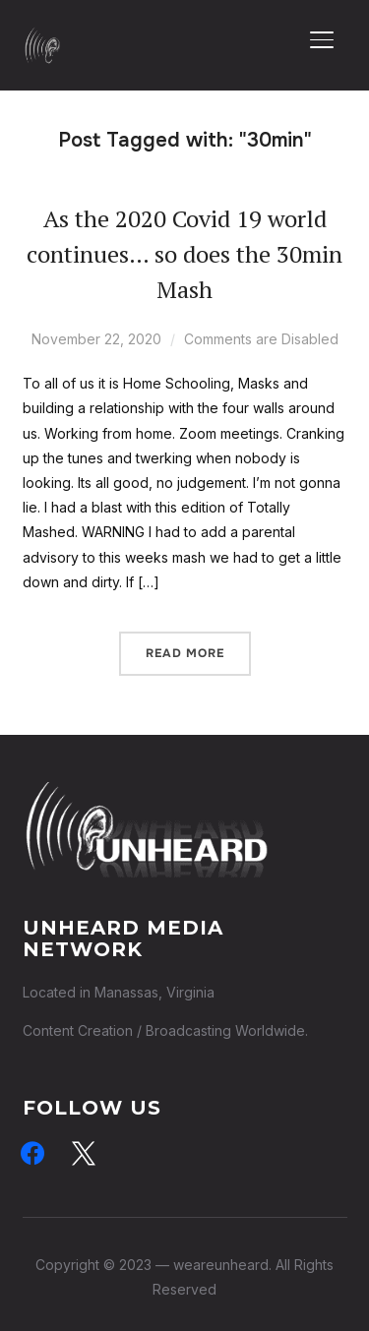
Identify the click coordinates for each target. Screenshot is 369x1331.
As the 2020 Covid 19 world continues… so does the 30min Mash (184, 254)
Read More (185, 653)
